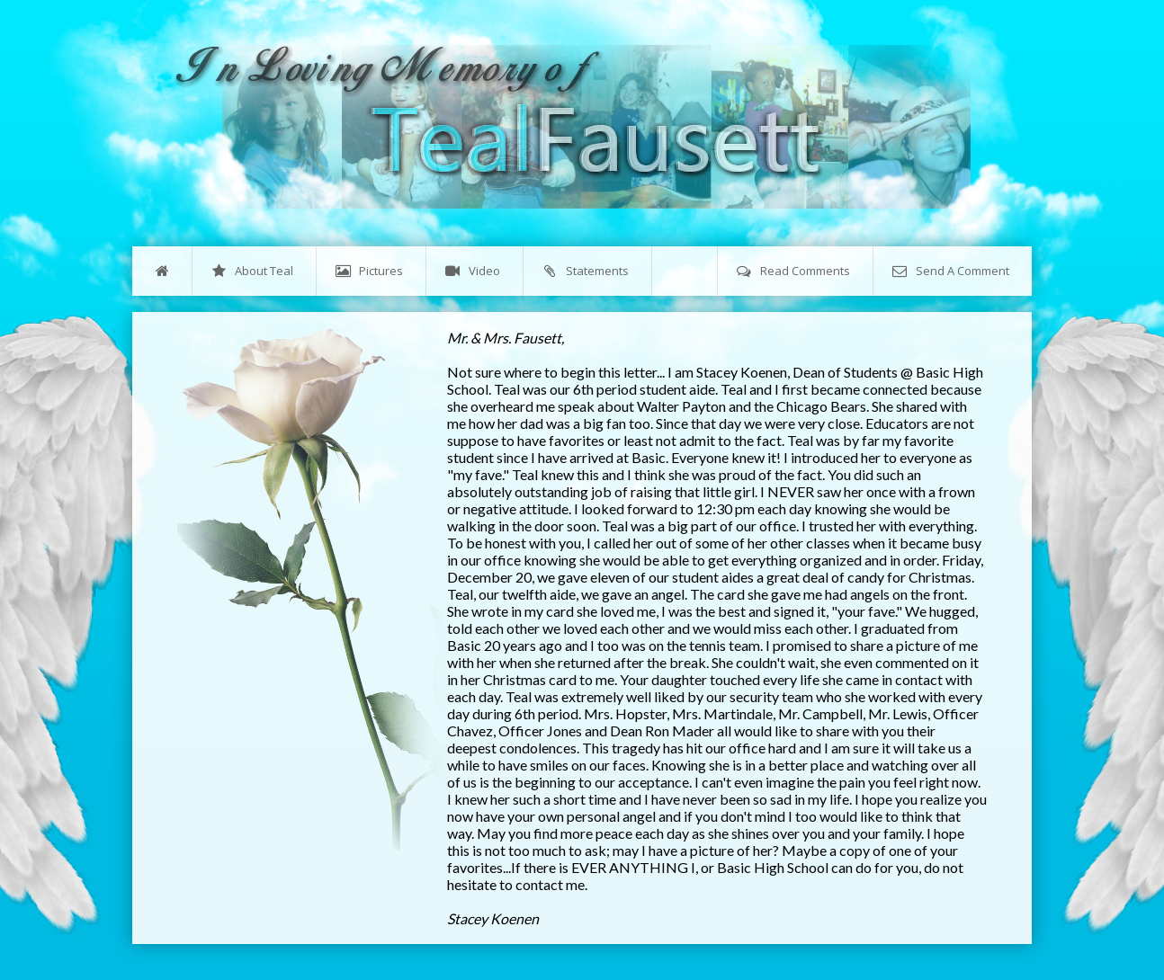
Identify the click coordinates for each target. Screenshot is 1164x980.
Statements (585, 271)
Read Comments (793, 271)
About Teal (252, 271)
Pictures (369, 271)
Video (472, 271)
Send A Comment (950, 271)
